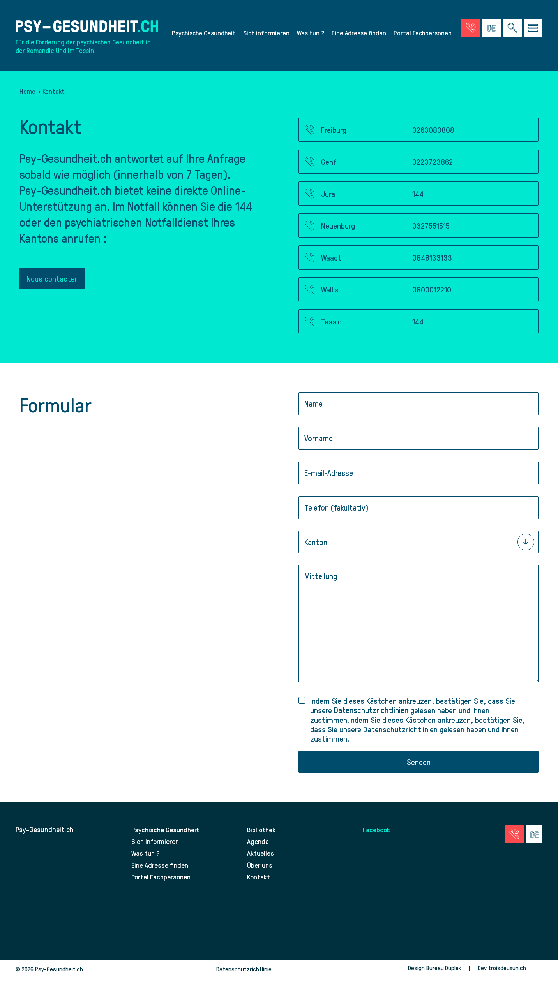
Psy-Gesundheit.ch (45, 835)
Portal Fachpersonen (423, 33)
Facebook (377, 835)
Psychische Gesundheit (204, 33)
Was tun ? (310, 33)
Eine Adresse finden (359, 33)
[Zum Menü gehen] (533, 28)
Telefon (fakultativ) (336, 512)
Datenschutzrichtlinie (244, 974)
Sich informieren (266, 33)
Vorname (318, 442)
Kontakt (259, 881)
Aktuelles (260, 858)
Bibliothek (262, 835)
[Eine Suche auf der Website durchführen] (512, 28)
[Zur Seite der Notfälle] (470, 28)
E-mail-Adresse (328, 477)
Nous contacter (52, 281)
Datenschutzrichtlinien (371, 715)
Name (313, 408)
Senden (419, 767)
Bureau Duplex (443, 973)
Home (27, 93)
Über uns (260, 870)
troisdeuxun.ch (515, 973)
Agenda (258, 847)
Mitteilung (320, 580)
